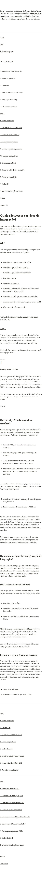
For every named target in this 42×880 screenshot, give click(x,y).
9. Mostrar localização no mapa (11, 191)
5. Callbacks (4, 85)
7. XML (11, 831)
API (1, 44)
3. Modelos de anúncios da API (11, 71)
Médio (2, 198)
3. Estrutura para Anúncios (9, 135)
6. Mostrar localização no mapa (11, 92)
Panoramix (4, 864)
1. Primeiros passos (7, 52)
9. (9, 770)
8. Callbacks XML (6, 838)
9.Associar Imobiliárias (8, 107)
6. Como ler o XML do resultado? (12, 170)
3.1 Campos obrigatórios (9, 142)
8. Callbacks (4, 184)
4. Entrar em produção (8, 78)
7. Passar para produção (8, 177)
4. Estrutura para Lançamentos (11, 149)
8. (11, 763)
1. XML (9, 789)
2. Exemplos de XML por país (11, 128)
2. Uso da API (8, 61)
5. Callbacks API (6, 749)
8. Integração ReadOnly (8, 99)
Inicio (2, 37)
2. (11, 796)
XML (2, 114)
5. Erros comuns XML (8, 163)
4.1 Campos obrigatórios (9, 156)
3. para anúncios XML (12, 803)
